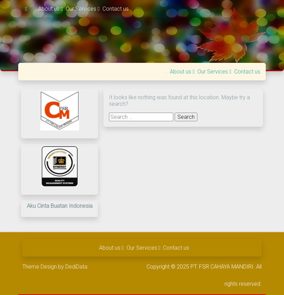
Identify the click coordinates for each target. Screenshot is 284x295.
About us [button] (50, 8)
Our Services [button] (83, 8)
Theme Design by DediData (54, 266)
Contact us (115, 8)
